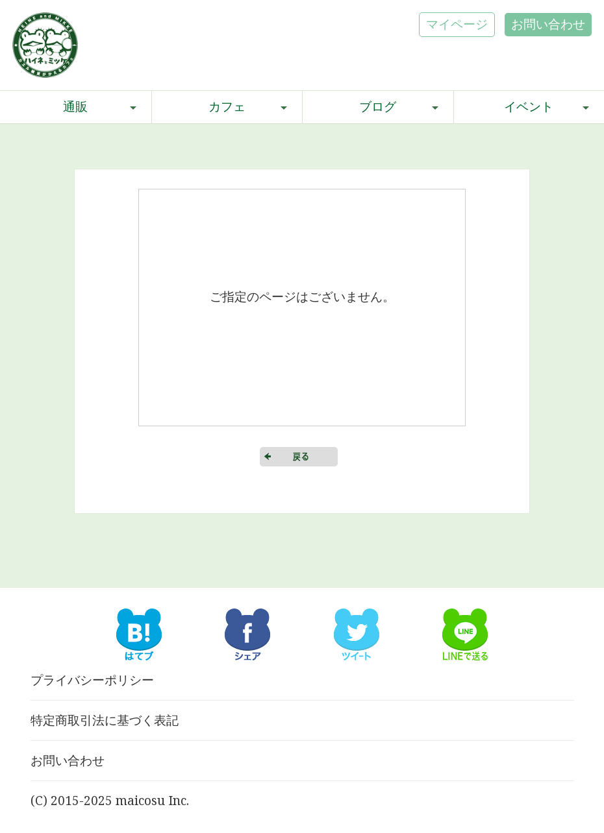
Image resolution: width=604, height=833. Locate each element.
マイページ (457, 24)
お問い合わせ (548, 24)
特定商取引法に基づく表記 (105, 720)
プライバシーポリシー (92, 679)
